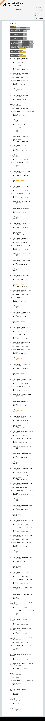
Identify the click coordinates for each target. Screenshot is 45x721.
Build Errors (39, 10)
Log (13, 63)
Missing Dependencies (37, 14)
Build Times (39, 7)
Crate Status (39, 5)
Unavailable (39, 18)
